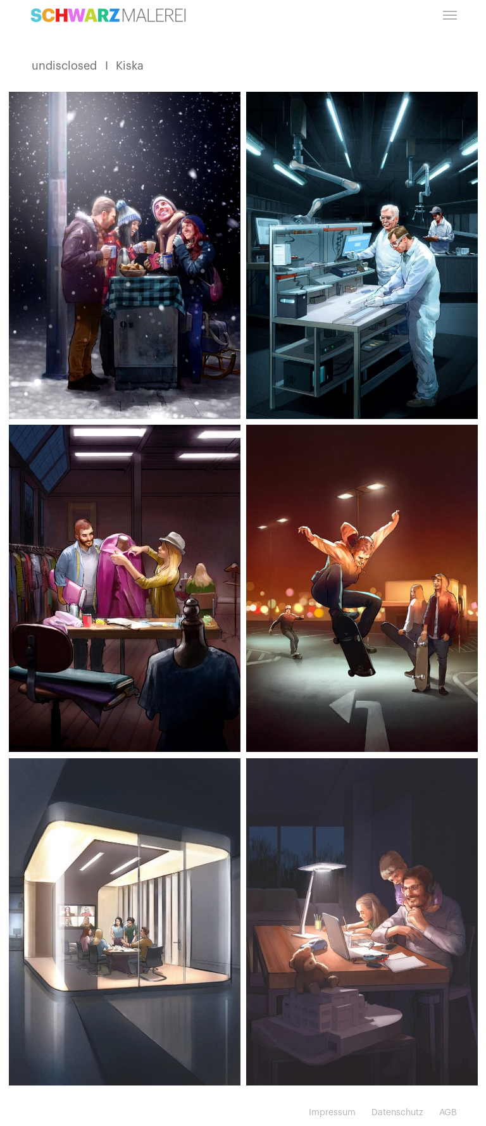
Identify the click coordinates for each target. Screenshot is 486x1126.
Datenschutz (397, 1112)
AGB (448, 1112)
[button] (450, 15)
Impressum (332, 1112)
